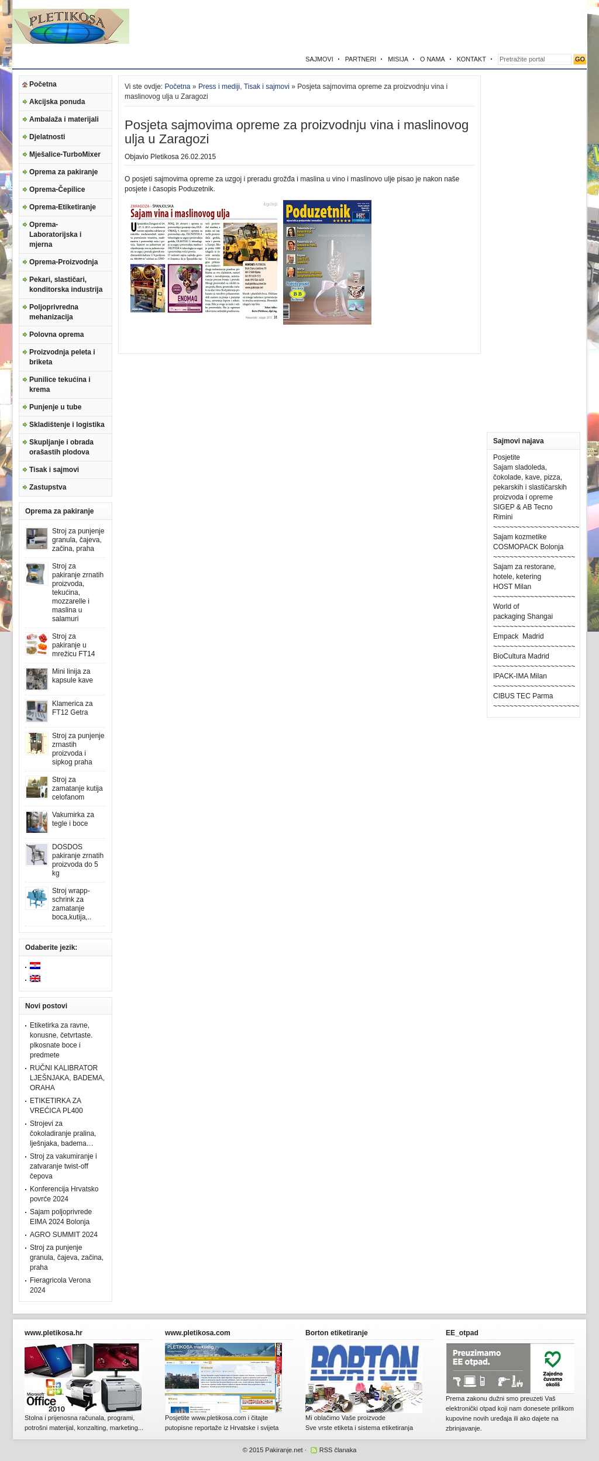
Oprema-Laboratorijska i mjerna (55, 234)
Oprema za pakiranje (63, 172)
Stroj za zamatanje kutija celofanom (77, 788)
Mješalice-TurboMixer (65, 154)
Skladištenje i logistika (67, 425)
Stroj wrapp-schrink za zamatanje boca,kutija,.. (71, 904)
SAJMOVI (319, 59)
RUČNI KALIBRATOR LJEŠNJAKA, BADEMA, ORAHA (67, 1078)
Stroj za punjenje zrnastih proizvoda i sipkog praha (78, 749)
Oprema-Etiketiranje (62, 207)
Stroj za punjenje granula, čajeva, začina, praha (78, 540)
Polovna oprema (56, 334)
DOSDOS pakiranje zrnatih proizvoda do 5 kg (78, 860)
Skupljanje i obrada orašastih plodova (61, 447)
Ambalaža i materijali (64, 119)
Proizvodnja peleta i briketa (62, 357)
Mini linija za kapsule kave (72, 675)
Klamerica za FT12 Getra (72, 708)
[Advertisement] (450, 26)
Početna (43, 84)
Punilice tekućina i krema (60, 384)
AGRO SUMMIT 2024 (64, 1235)
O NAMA (432, 59)
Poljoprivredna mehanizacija (53, 312)
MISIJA (398, 59)
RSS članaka (338, 1449)
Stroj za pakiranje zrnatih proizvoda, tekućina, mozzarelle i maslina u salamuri (78, 592)
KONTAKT (471, 59)
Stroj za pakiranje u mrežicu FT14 (73, 645)
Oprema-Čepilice (57, 189)
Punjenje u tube (55, 407)
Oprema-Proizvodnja (63, 262)
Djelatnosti (47, 137)
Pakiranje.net (283, 1449)
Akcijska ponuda (57, 102)
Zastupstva (47, 487)
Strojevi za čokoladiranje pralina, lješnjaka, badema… (63, 1133)
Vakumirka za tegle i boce (73, 819)
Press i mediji (219, 86)
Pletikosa (164, 157)
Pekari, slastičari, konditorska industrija (65, 284)
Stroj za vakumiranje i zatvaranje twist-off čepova (63, 1166)
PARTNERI (361, 59)
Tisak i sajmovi (54, 470)
